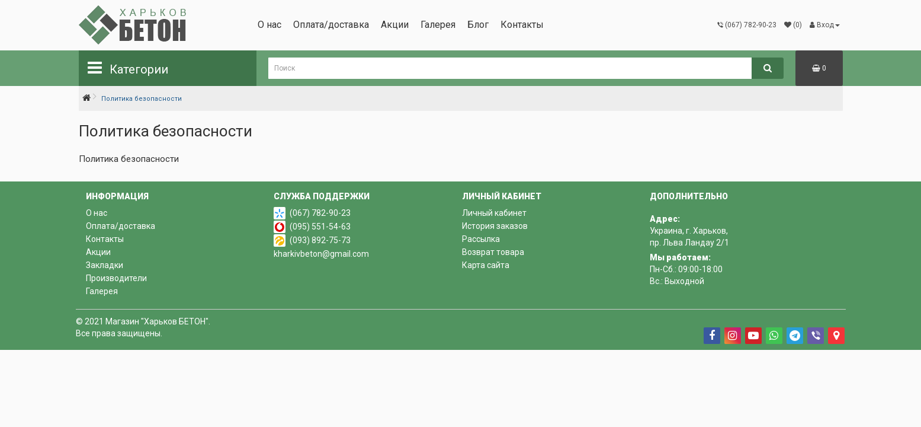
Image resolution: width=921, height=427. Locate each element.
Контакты (522, 24)
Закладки (104, 265)
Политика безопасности (141, 99)
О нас (269, 24)
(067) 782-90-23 (320, 213)
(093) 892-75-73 (320, 240)
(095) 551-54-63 (320, 226)
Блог (478, 24)
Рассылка (481, 239)
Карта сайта (485, 265)
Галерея (438, 24)
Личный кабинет (494, 213)
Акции (395, 24)
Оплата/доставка (331, 24)
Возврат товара (493, 252)
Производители (116, 278)
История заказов (495, 226)
